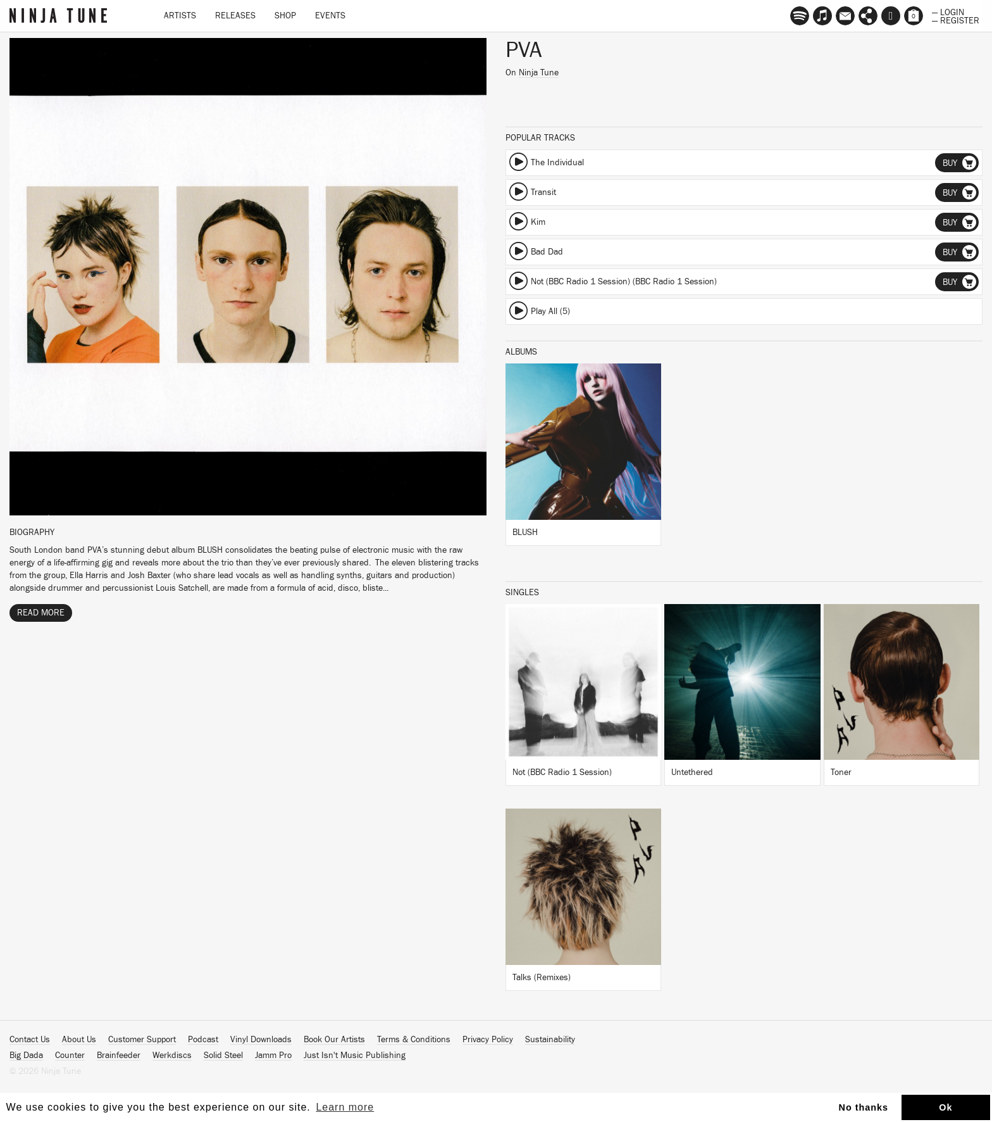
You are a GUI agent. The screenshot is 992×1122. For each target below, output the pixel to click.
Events (330, 15)
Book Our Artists (334, 1039)
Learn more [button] (345, 1107)
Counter (70, 1055)
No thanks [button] (864, 1107)
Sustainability (550, 1039)
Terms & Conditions (413, 1039)
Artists (180, 15)
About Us (79, 1039)
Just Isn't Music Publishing (355, 1055)
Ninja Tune (539, 72)
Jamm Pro (273, 1055)
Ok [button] (945, 1107)
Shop (285, 15)
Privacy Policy (487, 1039)
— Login (948, 11)
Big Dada (26, 1055)
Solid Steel (223, 1055)
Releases (235, 15)
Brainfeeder (118, 1055)
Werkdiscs (172, 1055)
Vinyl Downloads (261, 1039)
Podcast (203, 1039)
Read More (41, 612)
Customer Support (142, 1039)
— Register (955, 19)
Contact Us (29, 1039)
